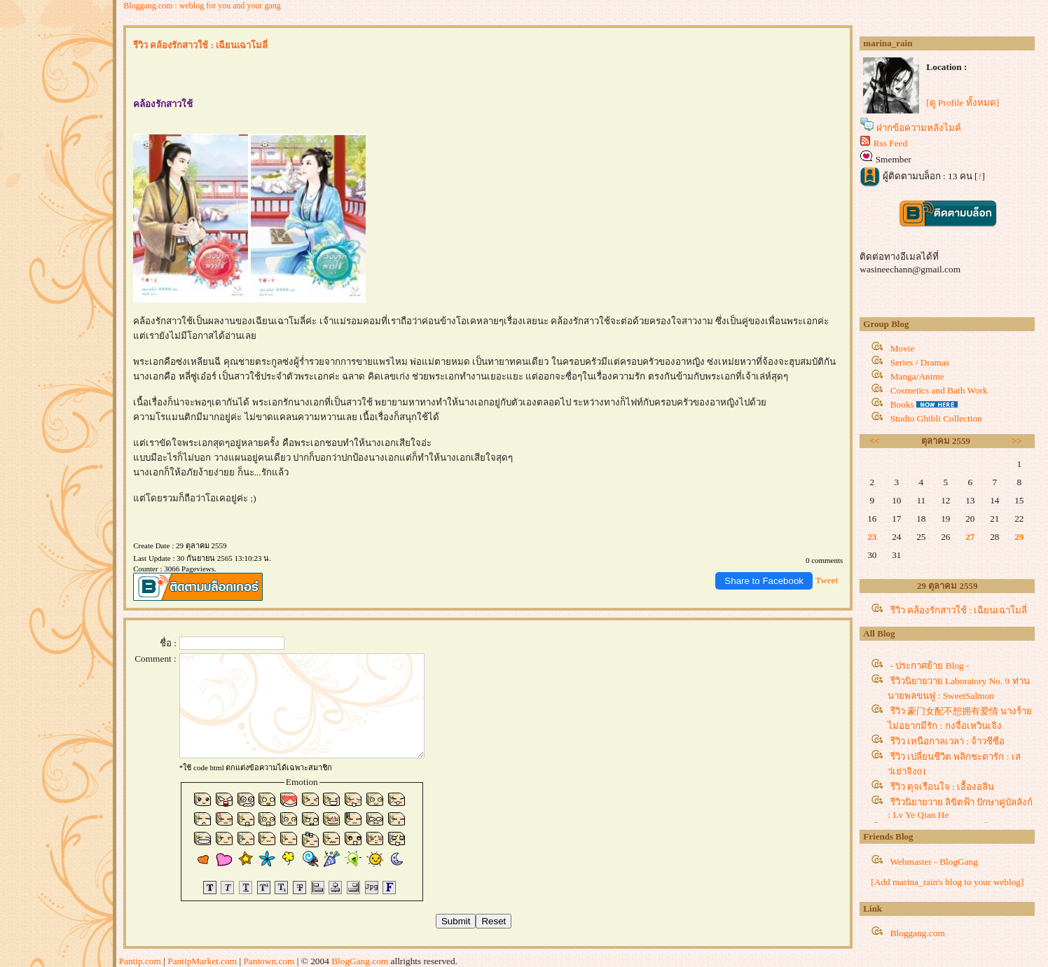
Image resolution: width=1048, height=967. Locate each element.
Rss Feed (891, 143)
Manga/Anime (917, 376)
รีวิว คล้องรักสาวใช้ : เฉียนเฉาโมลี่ (959, 610)
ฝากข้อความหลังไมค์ (918, 128)
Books (902, 404)
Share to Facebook (764, 581)
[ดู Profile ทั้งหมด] (962, 102)
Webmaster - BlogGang (934, 861)
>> (1017, 441)
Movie (902, 348)
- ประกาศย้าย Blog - (930, 665)
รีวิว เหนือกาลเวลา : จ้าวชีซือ (947, 741)
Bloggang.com (917, 933)
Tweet (826, 580)
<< (874, 441)
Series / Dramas (919, 362)
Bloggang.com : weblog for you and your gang (202, 6)
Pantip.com (140, 961)
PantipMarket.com (202, 961)
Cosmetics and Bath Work (939, 390)
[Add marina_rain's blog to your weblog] (947, 882)
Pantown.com (268, 961)
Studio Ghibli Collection (936, 418)
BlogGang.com (359, 961)
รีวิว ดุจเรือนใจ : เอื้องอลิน (942, 786)
